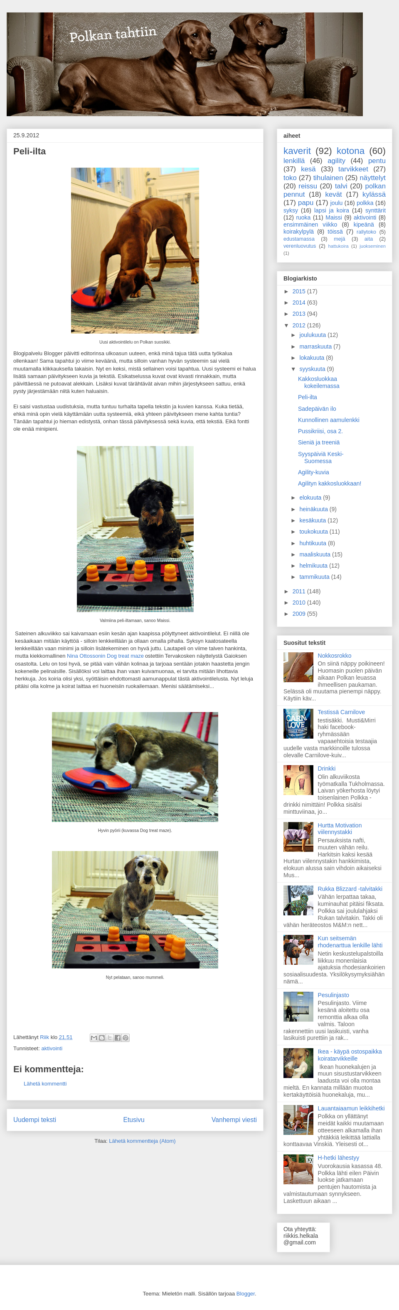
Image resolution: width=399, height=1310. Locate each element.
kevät (333, 194)
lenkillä (294, 161)
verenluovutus (299, 246)
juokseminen (373, 246)
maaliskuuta (315, 554)
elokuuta (311, 497)
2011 (300, 591)
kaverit (297, 151)
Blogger (245, 1293)
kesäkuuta (313, 520)
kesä (308, 169)
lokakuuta (312, 357)
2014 (300, 302)
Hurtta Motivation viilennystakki (340, 829)
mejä (339, 239)
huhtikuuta (313, 543)
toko (290, 178)
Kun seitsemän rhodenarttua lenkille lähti (350, 942)
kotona (351, 151)
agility (336, 161)
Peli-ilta (307, 397)
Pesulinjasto (334, 995)
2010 (300, 602)
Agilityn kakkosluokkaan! (330, 483)
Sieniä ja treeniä (319, 442)
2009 (300, 613)
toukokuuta (314, 531)
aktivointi (51, 1048)
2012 (300, 325)
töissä (335, 231)
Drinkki (327, 768)
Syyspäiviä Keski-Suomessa (321, 457)
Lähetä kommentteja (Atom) (142, 1141)
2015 (300, 291)
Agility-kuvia (313, 472)
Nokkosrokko (335, 655)
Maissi (333, 217)
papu (305, 203)
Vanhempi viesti (234, 1119)
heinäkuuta (314, 509)
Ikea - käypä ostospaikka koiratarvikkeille (350, 1055)
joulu (336, 203)
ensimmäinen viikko (310, 224)
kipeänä (364, 224)
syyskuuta (313, 369)
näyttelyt (373, 178)
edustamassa (299, 239)
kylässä (374, 194)
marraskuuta (316, 346)
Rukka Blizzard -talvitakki (350, 889)
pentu (377, 161)
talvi (341, 186)
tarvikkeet (353, 169)
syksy (290, 210)
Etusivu (134, 1119)
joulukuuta (313, 335)
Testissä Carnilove (341, 712)
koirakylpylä (298, 231)
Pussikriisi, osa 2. (320, 431)
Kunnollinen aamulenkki (329, 420)
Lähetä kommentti (45, 1084)
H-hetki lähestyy (339, 1157)
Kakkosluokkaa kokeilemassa (319, 382)
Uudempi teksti (34, 1119)
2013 (300, 313)
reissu (307, 186)
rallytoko (366, 232)
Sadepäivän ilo (317, 408)
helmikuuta (314, 565)
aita (369, 239)
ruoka (303, 217)
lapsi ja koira (331, 210)
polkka (365, 203)
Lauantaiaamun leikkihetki (351, 1108)
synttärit (375, 210)
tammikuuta (315, 576)
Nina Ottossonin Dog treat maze (105, 656)
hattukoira (338, 246)
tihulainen (328, 178)
